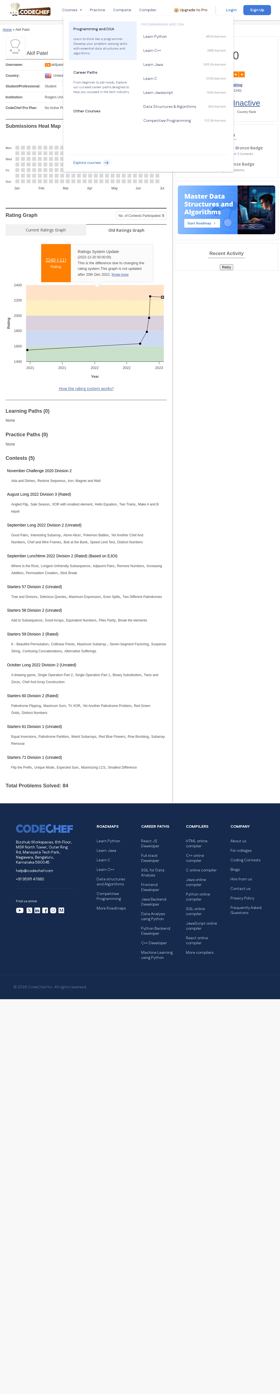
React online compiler (197, 940)
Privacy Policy (242, 898)
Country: (13, 76)
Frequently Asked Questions (246, 910)
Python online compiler (198, 897)
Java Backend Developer (153, 902)
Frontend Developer (150, 887)
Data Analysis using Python (153, 916)
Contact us (240, 889)
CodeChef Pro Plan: (21, 108)
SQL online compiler (195, 911)
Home (7, 30)
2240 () (56, 260)
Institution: (14, 97)
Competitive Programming (109, 896)
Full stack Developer (150, 858)
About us (238, 841)
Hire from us (241, 879)
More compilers (199, 952)
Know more (120, 275)
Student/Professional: (23, 86)
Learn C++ (105, 870)
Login (231, 10)
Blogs (235, 870)
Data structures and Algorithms (111, 881)
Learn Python (108, 841)
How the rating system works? (86, 388)
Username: (14, 65)
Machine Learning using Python (157, 955)
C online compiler (201, 870)
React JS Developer (150, 843)
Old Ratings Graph (126, 230)
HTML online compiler (196, 843)
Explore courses (91, 162)
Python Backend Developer (155, 931)
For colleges (240, 850)
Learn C (103, 860)
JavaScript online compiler (201, 926)
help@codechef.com (34, 871)
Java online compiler (196, 882)
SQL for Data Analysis (152, 873)
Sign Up (257, 10)
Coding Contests (245, 860)
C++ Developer (154, 943)
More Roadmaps (111, 908)
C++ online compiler (195, 858)
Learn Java (106, 850)
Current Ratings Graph (46, 230)
